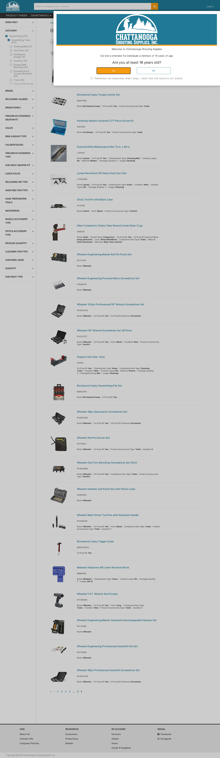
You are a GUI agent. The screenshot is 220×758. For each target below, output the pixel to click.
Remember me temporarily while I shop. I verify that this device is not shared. (139, 78)
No (153, 70)
